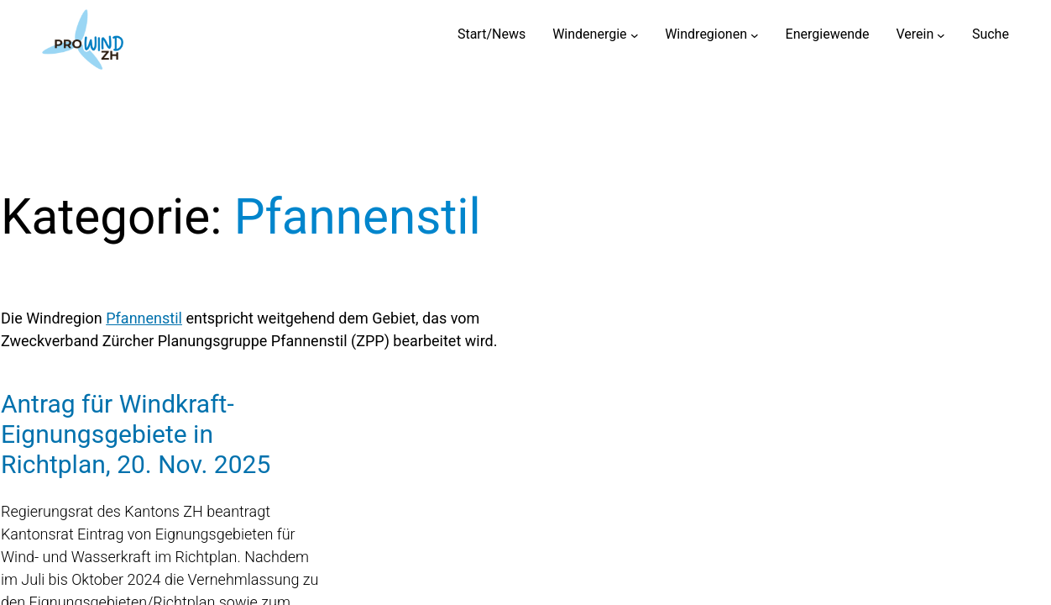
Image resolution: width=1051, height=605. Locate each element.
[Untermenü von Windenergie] (634, 34)
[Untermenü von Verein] (941, 34)
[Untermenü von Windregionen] (754, 34)
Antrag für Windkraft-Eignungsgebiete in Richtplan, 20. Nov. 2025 (135, 434)
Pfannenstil (144, 318)
